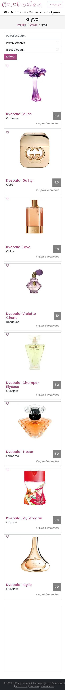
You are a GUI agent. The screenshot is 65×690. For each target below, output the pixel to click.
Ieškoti (10, 56)
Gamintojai (58, 683)
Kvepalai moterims (47, 123)
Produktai (18, 12)
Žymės (55, 12)
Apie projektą (42, 683)
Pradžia (21, 24)
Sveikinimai (47, 686)
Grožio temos (38, 12)
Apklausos (21, 686)
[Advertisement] (32, 639)
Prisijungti (55, 4)
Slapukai (34, 686)
